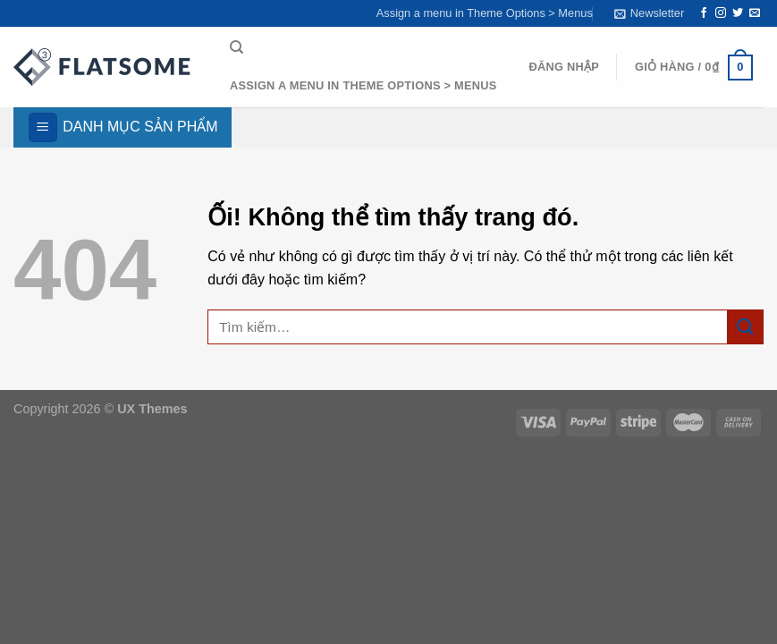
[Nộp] (746, 326)
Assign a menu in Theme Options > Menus (484, 13)
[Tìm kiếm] (236, 47)
